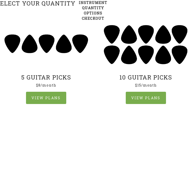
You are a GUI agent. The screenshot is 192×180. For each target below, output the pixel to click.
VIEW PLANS (46, 98)
